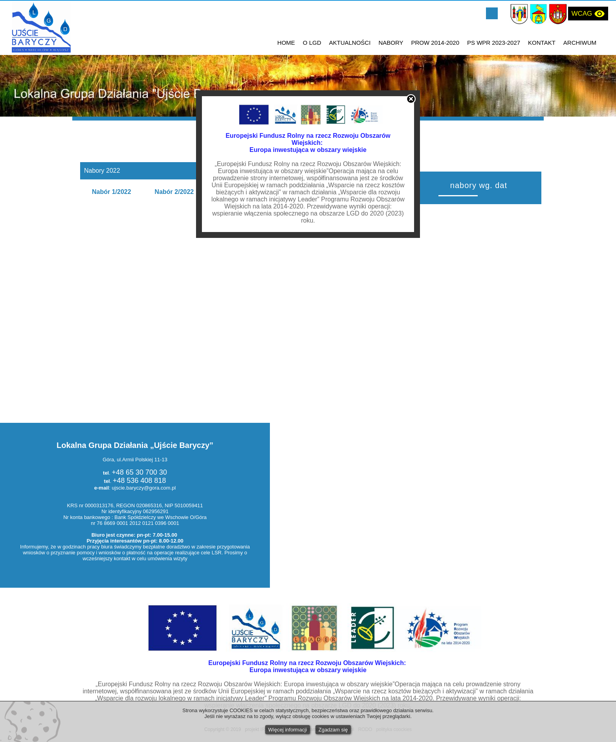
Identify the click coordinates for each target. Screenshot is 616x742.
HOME (286, 42)
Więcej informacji (287, 730)
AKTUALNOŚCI (350, 42)
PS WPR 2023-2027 (493, 42)
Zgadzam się (333, 730)
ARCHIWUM (579, 42)
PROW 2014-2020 (435, 42)
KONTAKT (542, 42)
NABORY (390, 42)
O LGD (312, 42)
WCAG (588, 13)
